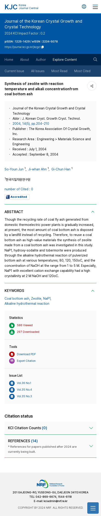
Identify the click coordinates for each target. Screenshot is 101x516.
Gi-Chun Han (60, 169)
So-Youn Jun (14, 169)
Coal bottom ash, (17, 298)
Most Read (59, 71)
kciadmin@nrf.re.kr (55, 501)
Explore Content (65, 59)
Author (41, 59)
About (24, 59)
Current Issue (14, 71)
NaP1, (47, 298)
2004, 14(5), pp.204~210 (31, 123)
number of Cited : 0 (19, 189)
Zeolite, (36, 298)
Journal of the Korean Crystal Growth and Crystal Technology (43, 24)
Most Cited (82, 71)
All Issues (38, 71)
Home (9, 59)
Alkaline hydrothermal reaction (27, 303)
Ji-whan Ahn (37, 169)
